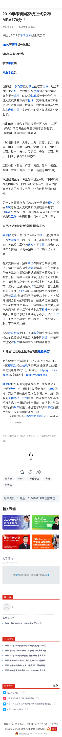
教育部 (19, 86)
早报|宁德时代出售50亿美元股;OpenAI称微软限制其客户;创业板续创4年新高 (27, 660)
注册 (47, 575)
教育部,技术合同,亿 (15, 709)
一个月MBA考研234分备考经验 (20, 698)
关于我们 (42, 724)
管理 (14, 44)
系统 (14, 295)
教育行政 (13, 333)
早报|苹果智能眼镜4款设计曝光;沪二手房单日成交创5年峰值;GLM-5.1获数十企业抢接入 (27, 665)
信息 (25, 365)
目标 (45, 86)
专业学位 (8, 72)
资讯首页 (19, 724)
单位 (30, 263)
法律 (34, 95)
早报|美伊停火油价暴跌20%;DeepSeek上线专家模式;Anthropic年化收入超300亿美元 (27, 670)
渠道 (44, 337)
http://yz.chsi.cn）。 (38, 374)
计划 (14, 91)
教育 (36, 333)
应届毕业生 (15, 109)
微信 (40, 416)
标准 (30, 100)
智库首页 (8, 724)
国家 (28, 35)
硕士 (31, 86)
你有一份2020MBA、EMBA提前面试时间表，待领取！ (25, 623)
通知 (30, 244)
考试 (8, 207)
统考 (16, 95)
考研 (23, 35)
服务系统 (43, 351)
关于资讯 (53, 724)
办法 (16, 398)
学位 (11, 63)
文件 (42, 244)
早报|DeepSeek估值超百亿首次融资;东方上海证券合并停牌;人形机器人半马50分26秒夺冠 (27, 655)
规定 (16, 240)
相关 (16, 342)
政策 (16, 407)
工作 (14, 216)
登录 (17, 575)
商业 (23, 498)
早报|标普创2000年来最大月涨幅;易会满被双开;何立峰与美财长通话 (27, 650)
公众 (43, 416)
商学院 (35, 416)
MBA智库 (29, 416)
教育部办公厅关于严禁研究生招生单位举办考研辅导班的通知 (29, 704)
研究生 (52, 202)
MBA (5, 44)
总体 (36, 91)
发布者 (7, 597)
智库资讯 (9, 498)
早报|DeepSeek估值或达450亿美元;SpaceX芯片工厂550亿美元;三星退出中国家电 (27, 645)
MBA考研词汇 (13, 693)
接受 (22, 291)
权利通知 (31, 724)
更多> (56, 685)
